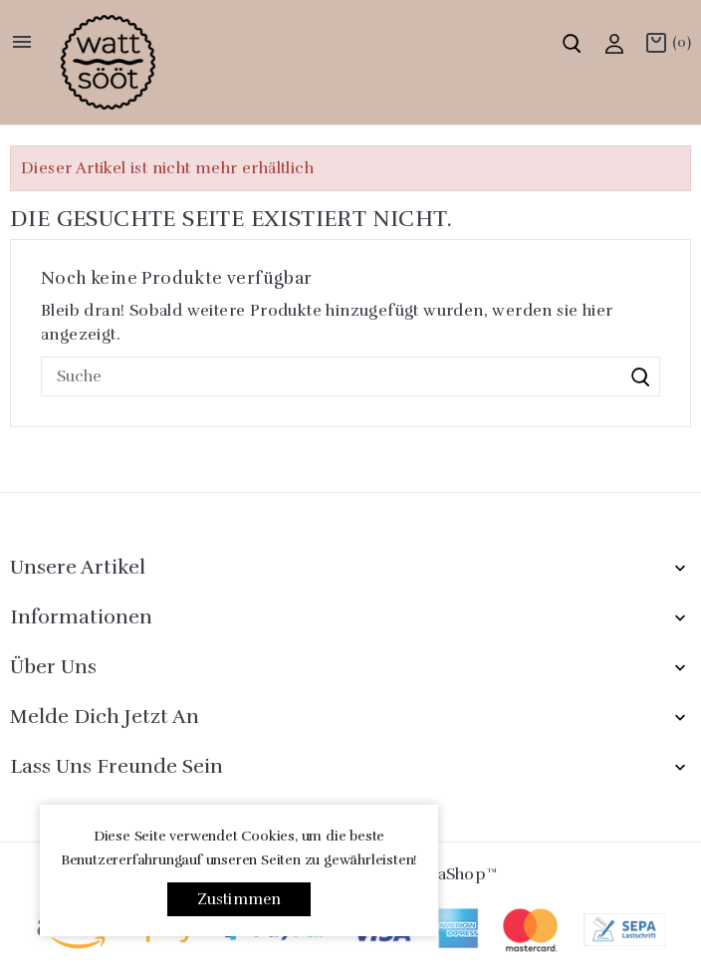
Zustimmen (239, 899)
